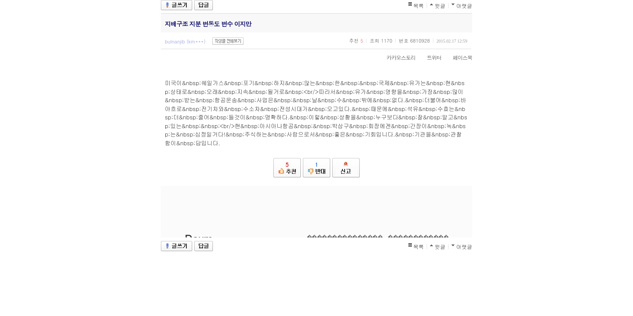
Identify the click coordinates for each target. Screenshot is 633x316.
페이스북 (458, 57)
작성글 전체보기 (228, 41)
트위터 (429, 57)
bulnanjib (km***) (185, 41)
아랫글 (464, 5)
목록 (418, 5)
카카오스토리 (396, 57)
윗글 (440, 5)
